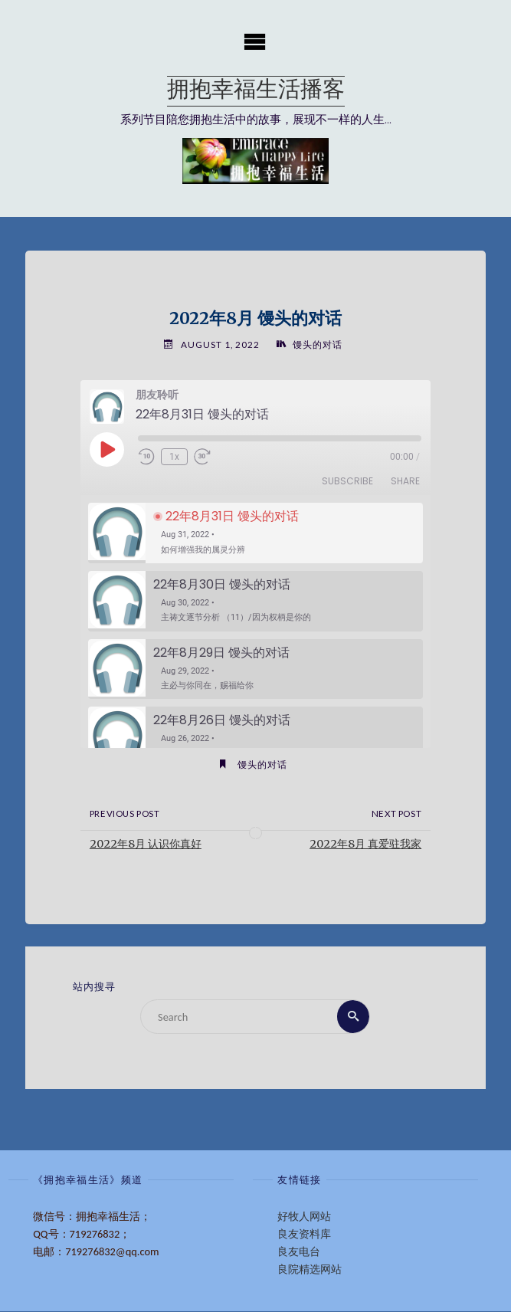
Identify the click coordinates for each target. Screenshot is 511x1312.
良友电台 (298, 1251)
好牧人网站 (304, 1216)
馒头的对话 (317, 344)
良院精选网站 (309, 1269)
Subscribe (347, 481)
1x (174, 456)
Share (405, 481)
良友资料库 (304, 1234)
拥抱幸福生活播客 (256, 91)
